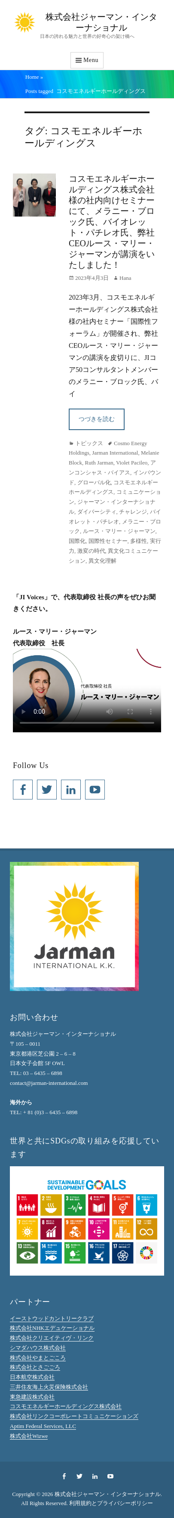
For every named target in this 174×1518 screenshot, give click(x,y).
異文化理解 (102, 561)
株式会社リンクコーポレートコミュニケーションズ (74, 1416)
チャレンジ (133, 511)
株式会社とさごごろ (35, 1367)
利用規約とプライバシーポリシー (111, 1503)
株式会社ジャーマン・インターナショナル (108, 1494)
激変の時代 (91, 551)
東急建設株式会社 (32, 1397)
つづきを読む (97, 419)
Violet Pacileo (131, 462)
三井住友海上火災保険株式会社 (49, 1387)
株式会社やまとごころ (38, 1357)
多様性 (138, 541)
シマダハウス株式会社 (38, 1348)
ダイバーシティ (96, 511)
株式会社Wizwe (29, 1436)
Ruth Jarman (99, 462)
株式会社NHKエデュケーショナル (52, 1328)
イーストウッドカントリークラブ (52, 1318)
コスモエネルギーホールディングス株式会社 (66, 1406)
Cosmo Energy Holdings (108, 448)
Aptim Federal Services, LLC (43, 1426)
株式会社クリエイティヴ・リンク (52, 1338)
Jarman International (115, 452)
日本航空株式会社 (32, 1377)
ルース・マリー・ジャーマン (119, 531)
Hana (125, 278)
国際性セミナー (108, 541)
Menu (90, 60)
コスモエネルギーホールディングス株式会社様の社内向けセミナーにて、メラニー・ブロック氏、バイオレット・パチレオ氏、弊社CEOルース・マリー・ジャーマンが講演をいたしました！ (112, 222)
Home (34, 77)
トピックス (89, 443)
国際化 (77, 541)
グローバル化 (94, 482)
